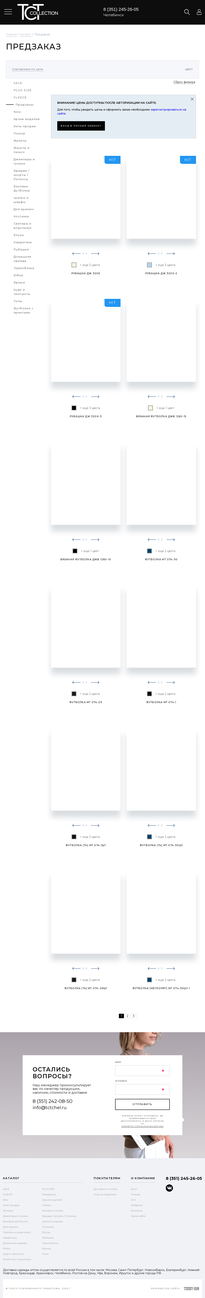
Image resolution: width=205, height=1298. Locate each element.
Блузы (46, 1232)
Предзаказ (49, 1194)
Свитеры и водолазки (17, 1232)
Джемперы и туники (15, 1215)
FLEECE (7, 1194)
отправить (142, 1104)
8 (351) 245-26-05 (121, 9)
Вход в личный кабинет (83, 125)
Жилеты (8, 1210)
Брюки (46, 1248)
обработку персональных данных (142, 1126)
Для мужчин (10, 1226)
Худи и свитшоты (13, 1253)
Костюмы (48, 1226)
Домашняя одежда (15, 1242)
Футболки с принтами (17, 1259)
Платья (46, 1204)
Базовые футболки (15, 1221)
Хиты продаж (11, 1204)
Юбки (6, 1248)
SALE (6, 1188)
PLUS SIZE (48, 1188)
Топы (45, 1253)
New (5, 1199)
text (37, 12)
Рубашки (48, 1237)
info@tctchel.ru (50, 1107)
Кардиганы (10, 1237)
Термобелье (50, 1242)
